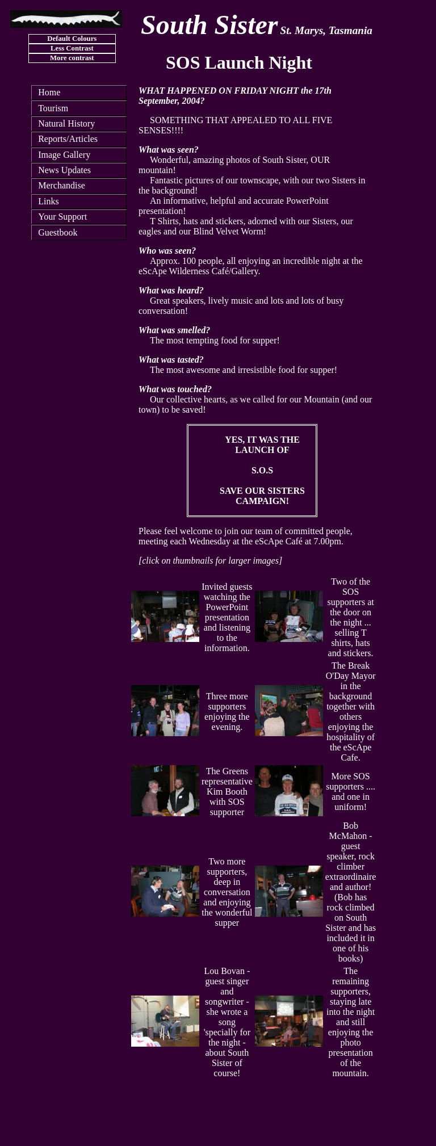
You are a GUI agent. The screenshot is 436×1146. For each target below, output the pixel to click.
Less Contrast (72, 48)
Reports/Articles (68, 139)
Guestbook (57, 232)
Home (49, 92)
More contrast (72, 58)
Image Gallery (64, 154)
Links (48, 201)
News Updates (64, 170)
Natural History (66, 123)
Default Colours (72, 39)
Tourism (53, 108)
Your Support (62, 216)
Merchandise (61, 185)
